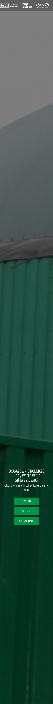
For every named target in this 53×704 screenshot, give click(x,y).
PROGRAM (26, 501)
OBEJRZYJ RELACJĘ (26, 521)
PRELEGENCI (26, 511)
